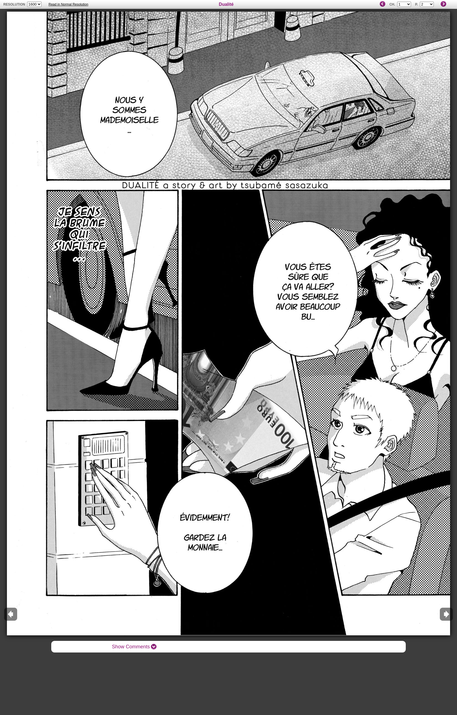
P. (416, 4)
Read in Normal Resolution (68, 4)
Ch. (392, 4)
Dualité (226, 4)
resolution (14, 4)
